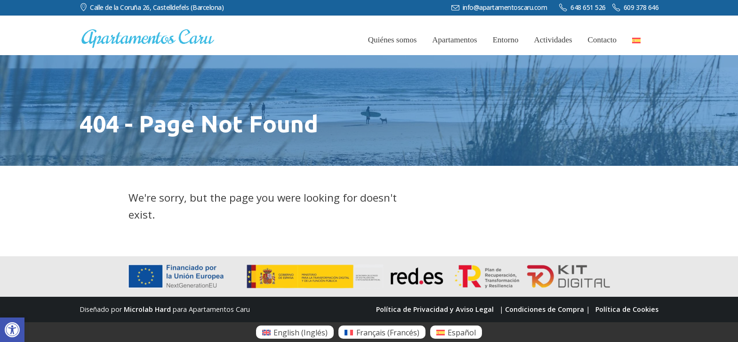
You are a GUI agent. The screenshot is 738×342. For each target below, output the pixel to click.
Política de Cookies (626, 309)
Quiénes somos (392, 39)
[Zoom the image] (148, 33)
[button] (12, 330)
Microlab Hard (147, 309)
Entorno (506, 39)
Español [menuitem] (462, 332)
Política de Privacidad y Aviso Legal (435, 309)
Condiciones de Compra (544, 309)
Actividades (553, 39)
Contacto (602, 39)
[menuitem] (295, 332)
